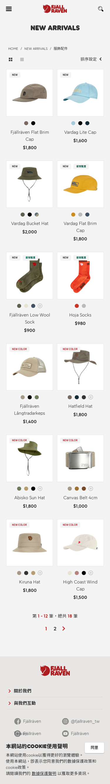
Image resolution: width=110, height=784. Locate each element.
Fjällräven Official (27, 735)
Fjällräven (80, 733)
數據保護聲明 (44, 773)
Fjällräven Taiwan (27, 723)
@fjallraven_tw (85, 721)
